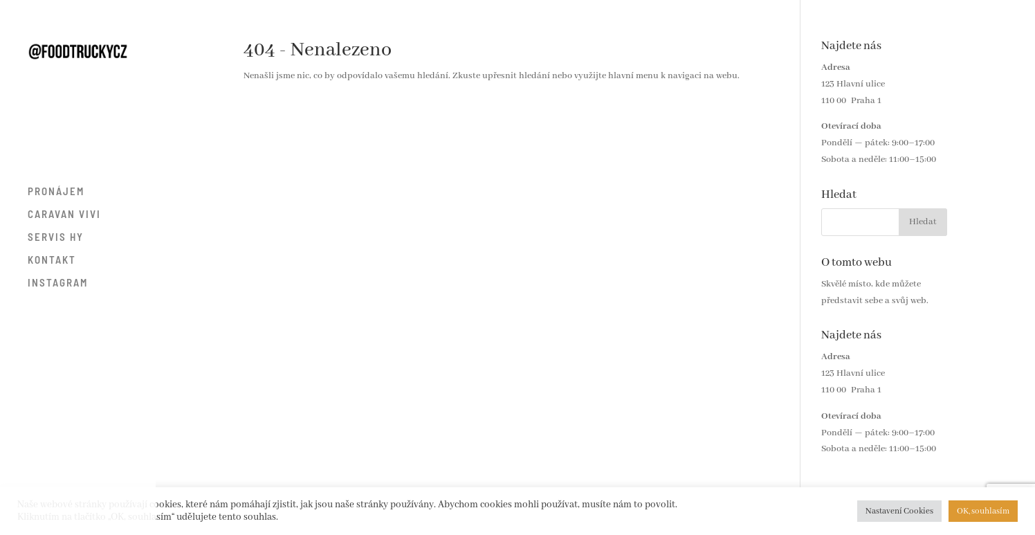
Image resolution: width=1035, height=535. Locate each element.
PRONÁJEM (56, 191)
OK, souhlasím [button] (983, 511)
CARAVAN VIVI (64, 214)
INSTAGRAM (58, 283)
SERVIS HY (56, 237)
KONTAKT (52, 260)
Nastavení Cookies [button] (899, 511)
